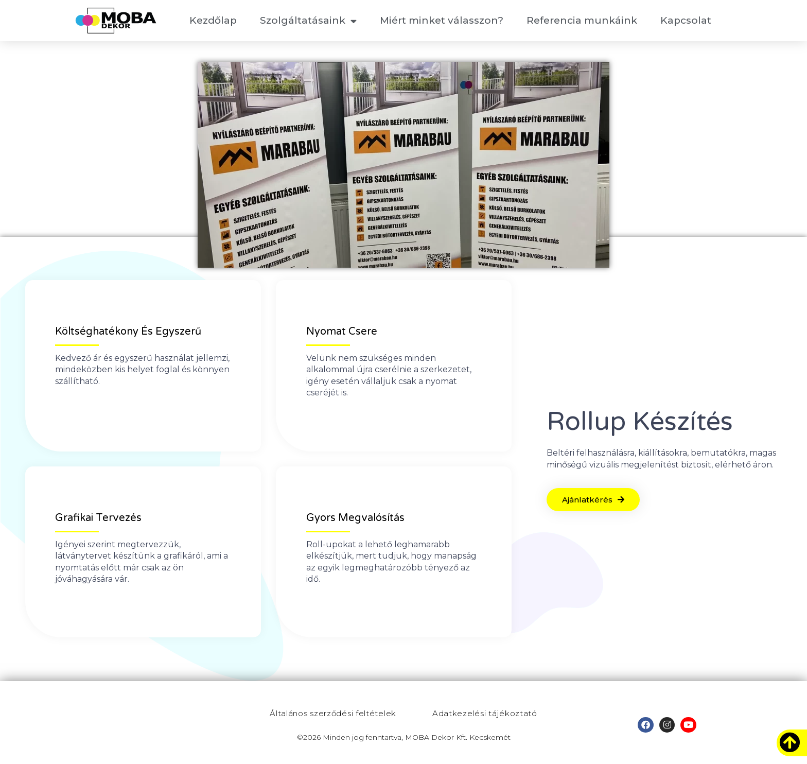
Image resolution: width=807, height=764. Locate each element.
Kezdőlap (213, 20)
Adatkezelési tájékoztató (484, 713)
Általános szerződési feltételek (333, 713)
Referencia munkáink (582, 20)
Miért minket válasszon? (441, 20)
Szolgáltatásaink (308, 21)
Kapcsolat (685, 20)
